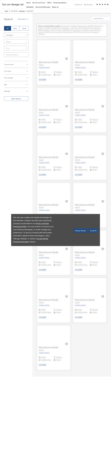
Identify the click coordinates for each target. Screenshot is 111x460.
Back (6, 11)
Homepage (22, 11)
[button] (16, 35)
